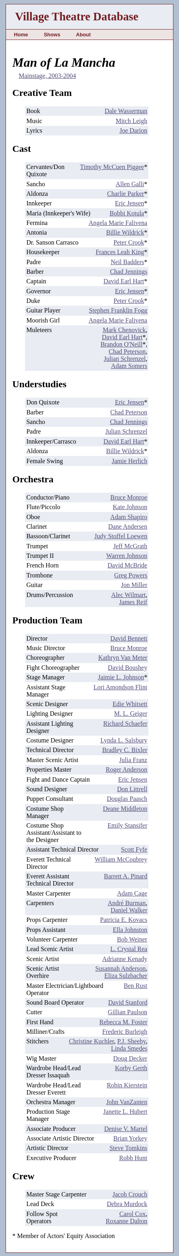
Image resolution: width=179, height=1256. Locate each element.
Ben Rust (135, 985)
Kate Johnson (130, 507)
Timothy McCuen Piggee (112, 166)
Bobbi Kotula (127, 213)
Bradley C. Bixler (124, 749)
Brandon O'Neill (122, 344)
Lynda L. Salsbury (123, 740)
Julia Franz (133, 759)
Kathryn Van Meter (122, 657)
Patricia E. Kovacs (124, 919)
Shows (52, 35)
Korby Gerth (131, 1068)
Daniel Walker (129, 910)
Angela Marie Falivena (118, 222)
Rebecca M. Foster (123, 1022)
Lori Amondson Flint (120, 687)
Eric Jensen (129, 203)
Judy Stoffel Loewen (120, 536)
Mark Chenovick (124, 329)
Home (21, 35)
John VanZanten (126, 1102)
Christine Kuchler (91, 1041)
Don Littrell (132, 789)
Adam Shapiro (128, 517)
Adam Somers (129, 365)
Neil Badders (127, 262)
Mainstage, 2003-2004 (47, 75)
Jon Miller (134, 584)
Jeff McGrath (130, 546)
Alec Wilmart (128, 594)
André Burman (127, 903)
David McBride (127, 565)
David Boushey (127, 667)
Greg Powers (130, 575)
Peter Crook (128, 242)
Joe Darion (133, 130)
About (83, 35)
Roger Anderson (126, 769)
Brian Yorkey (130, 1138)
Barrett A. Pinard (125, 876)
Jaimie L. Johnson (121, 677)
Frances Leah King (119, 252)
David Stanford (127, 1002)
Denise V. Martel (125, 1128)
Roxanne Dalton (126, 1221)
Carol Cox (132, 1213)
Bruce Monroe (128, 497)
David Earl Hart (123, 281)
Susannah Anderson (120, 968)
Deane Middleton (125, 808)
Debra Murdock (127, 1203)
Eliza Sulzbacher (125, 975)
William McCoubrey (121, 859)
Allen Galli (130, 184)
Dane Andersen (127, 526)
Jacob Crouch (130, 1194)
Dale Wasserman (126, 110)
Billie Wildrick (125, 232)
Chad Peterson (127, 351)
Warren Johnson (126, 555)
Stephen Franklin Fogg (118, 310)
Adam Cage (132, 893)
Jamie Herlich (129, 461)
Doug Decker (130, 1058)
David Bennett (128, 638)
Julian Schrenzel (125, 358)
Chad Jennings (128, 271)
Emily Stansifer (127, 825)
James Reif (133, 602)
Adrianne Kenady (124, 958)
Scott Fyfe (134, 849)
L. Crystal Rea (128, 948)
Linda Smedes (129, 1048)
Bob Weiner (132, 939)
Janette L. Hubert (125, 1111)
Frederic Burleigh (124, 1031)
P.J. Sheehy (131, 1041)
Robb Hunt (133, 1157)
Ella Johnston (130, 929)
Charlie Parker (125, 193)
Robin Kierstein (127, 1085)
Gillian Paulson (127, 1012)
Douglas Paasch (127, 798)
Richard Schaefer (125, 723)
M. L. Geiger (131, 713)
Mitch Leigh (132, 120)
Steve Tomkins (128, 1148)
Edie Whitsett (130, 704)
